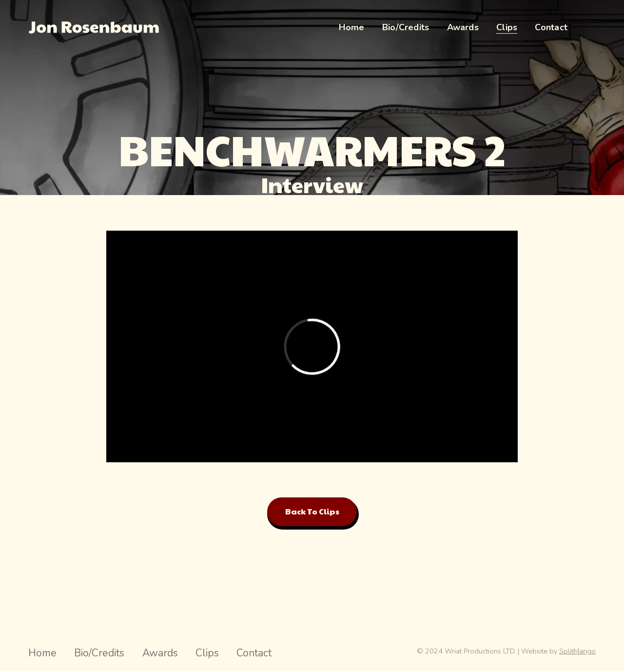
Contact (254, 653)
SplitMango (577, 651)
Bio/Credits (99, 653)
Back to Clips (312, 511)
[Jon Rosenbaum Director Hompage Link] (93, 27)
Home (42, 653)
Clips (207, 653)
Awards (160, 653)
